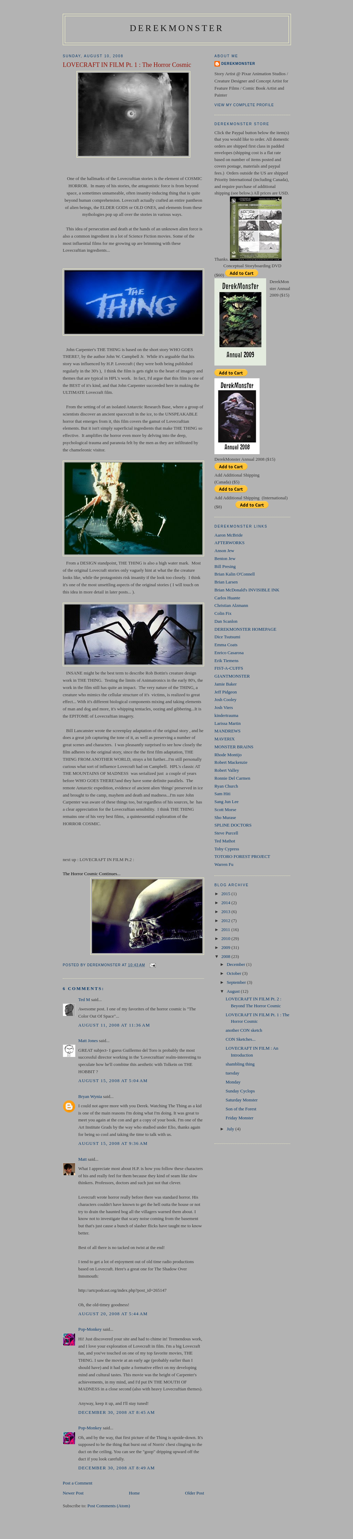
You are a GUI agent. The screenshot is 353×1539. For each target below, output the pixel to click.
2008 (226, 956)
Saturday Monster (241, 1099)
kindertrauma (226, 715)
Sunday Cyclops (240, 1090)
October (234, 973)
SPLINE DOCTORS (233, 825)
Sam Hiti (222, 793)
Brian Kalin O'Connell (234, 574)
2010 (226, 938)
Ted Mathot (224, 840)
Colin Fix (223, 613)
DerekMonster (177, 28)
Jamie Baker (225, 684)
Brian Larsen (226, 581)
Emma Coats (226, 644)
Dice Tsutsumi (227, 636)
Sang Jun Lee (226, 801)
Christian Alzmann (231, 605)
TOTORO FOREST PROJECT (242, 856)
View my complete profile (244, 105)
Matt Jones (88, 1040)
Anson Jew (224, 550)
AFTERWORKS (229, 542)
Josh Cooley (225, 699)
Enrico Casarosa (229, 652)
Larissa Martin (227, 723)
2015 (226, 893)
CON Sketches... (240, 1039)
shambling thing (239, 1064)
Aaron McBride (228, 535)
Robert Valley (226, 770)
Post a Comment (77, 1483)
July (231, 1128)
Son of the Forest (240, 1108)
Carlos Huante (227, 597)
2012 (226, 920)
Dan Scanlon (226, 621)
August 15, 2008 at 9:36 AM (113, 1143)
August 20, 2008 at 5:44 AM (113, 1313)
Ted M (84, 999)
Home (134, 1493)
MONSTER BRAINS (233, 746)
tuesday (232, 1073)
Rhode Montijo (228, 754)
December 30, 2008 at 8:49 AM (116, 1467)
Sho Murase (225, 817)
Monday (232, 1082)
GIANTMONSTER (232, 676)
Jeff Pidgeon (225, 691)
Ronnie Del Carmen (232, 778)
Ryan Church (226, 786)
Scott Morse (225, 809)
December (236, 964)
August (234, 991)
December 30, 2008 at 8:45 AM (116, 1412)
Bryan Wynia (90, 1096)
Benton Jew (224, 558)
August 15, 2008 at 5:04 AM (113, 1080)
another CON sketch (243, 1030)
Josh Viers (223, 707)
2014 (226, 902)
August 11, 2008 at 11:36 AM (114, 1025)
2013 (226, 911)
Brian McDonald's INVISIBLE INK (246, 589)
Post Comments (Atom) (109, 1505)
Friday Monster (239, 1117)
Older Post (194, 1493)
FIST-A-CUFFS (228, 668)
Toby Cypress (226, 848)
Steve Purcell (226, 833)
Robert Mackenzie (231, 762)
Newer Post (73, 1493)
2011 (226, 929)
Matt (82, 1159)
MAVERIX (224, 738)
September (237, 982)
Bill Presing (225, 566)
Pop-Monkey (90, 1329)
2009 (226, 947)
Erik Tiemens (226, 660)
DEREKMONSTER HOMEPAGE (245, 629)
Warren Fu (223, 864)
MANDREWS (227, 730)
